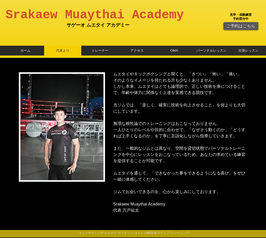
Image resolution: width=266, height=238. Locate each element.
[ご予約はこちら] (240, 26)
